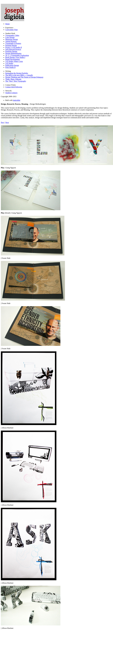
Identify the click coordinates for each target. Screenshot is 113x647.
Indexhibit (16, 100)
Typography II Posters (13, 43)
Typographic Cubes (12, 35)
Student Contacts (11, 93)
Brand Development (12, 59)
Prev (2, 122)
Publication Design (12, 65)
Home (7, 24)
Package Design (11, 45)
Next (7, 122)
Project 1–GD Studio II (13, 47)
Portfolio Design (11, 51)
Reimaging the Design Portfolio (16, 73)
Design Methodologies (13, 53)
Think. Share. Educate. (13, 79)
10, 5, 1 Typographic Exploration (17, 55)
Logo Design (10, 37)
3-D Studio (9, 63)
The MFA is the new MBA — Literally (19, 75)
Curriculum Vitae (11, 30)
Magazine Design (11, 39)
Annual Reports (11, 41)
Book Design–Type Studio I (15, 57)
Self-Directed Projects (13, 49)
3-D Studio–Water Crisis (14, 61)
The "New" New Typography (15, 81)
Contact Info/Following (13, 87)
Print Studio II (10, 67)
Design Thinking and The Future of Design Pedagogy (24, 77)
